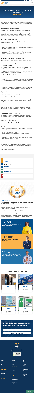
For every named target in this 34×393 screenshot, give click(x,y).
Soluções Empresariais (26, 0)
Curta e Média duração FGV (4, 376)
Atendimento (14, 376)
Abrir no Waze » (8, 294)
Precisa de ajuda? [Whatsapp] (30, 391)
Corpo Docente (25, 374)
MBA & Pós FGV (3, 373)
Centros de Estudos (26, 370)
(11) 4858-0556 (25, 312)
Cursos (15, 2)
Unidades (18, 2)
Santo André (25, 286)
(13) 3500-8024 (8, 312)
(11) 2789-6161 (25, 311)
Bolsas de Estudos (14, 382)
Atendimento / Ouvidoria (3, 0)
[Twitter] (20, 350)
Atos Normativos (3, 365)
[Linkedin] (18, 350)
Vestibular (2, 370)
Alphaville (8, 286)
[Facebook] (16, 350)
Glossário (7, 5)
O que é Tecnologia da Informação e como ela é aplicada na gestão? (11, 5)
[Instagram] (12, 350)
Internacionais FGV (3, 374)
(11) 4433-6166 (25, 289)
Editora (13, 373)
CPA (1, 364)
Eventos (24, 360)
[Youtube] (14, 350)
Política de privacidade (15, 379)
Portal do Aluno (31, 0)
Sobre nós (22, 2)
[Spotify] (22, 350)
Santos (8, 308)
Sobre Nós (2, 360)
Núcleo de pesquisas (26, 375)
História (2, 361)
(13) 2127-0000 (8, 311)
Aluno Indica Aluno (26, 369)
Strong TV (24, 364)
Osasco (25, 308)
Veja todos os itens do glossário (17, 14)
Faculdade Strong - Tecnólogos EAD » (17, 333)
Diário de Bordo (25, 365)
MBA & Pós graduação (4, 381)
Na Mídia (24, 361)
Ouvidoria (13, 378)
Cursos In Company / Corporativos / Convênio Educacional (17, 368)
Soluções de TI (14, 370)
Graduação (2, 379)
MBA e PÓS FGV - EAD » (17, 330)
